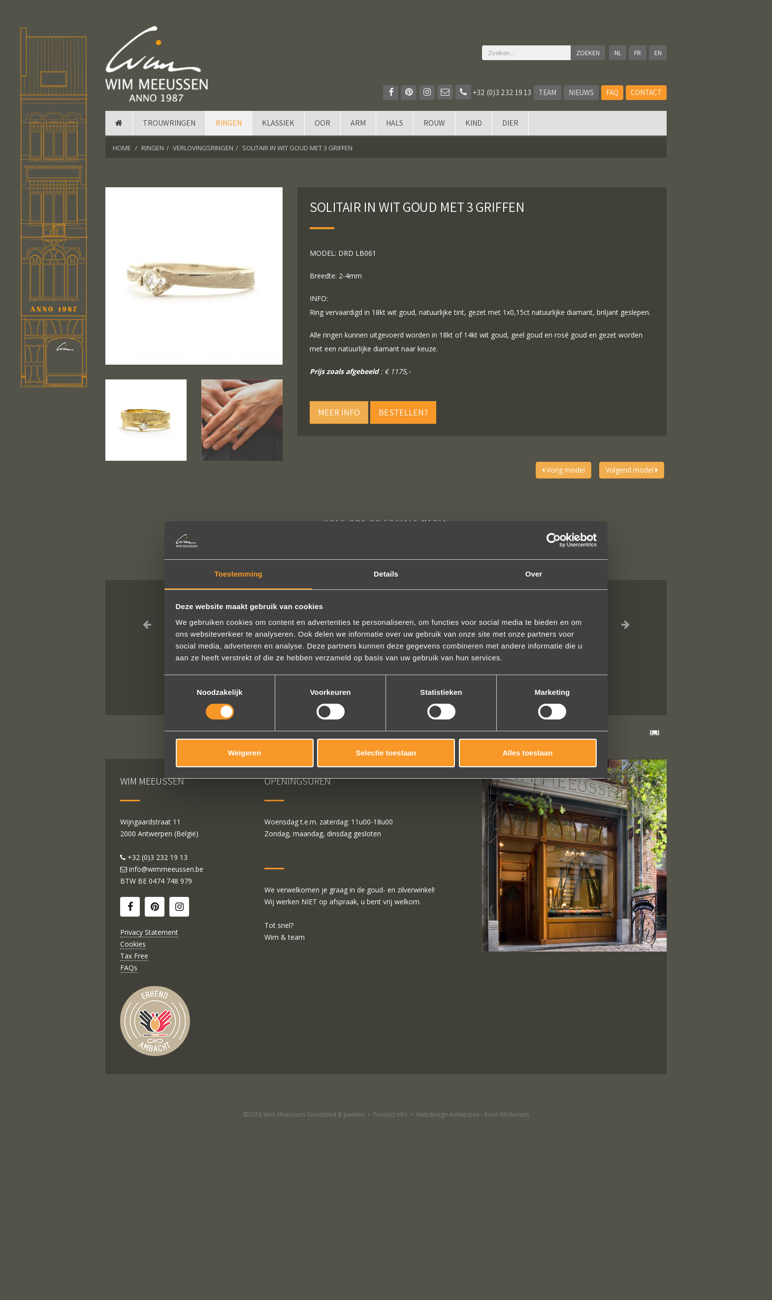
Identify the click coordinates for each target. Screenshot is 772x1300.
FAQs (128, 1142)
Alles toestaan (528, 753)
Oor (322, 124)
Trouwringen (169, 124)
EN (658, 52)
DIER (510, 124)
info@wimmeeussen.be (166, 1043)
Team (547, 92)
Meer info (339, 412)
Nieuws (581, 92)
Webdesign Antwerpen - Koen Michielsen (472, 1289)
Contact (646, 92)
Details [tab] (386, 573)
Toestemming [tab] (238, 573)
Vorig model (563, 470)
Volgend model (632, 470)
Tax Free (134, 1130)
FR (637, 52)
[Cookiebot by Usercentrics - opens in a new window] (554, 540)
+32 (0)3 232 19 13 (493, 92)
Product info (390, 1289)
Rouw (434, 124)
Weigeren (244, 753)
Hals (394, 124)
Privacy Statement (149, 1106)
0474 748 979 (170, 1055)
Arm (358, 124)
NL (617, 52)
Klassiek (278, 124)
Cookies (133, 1118)
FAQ (612, 92)
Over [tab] (534, 573)
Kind (473, 124)
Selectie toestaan (386, 753)
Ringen (229, 124)
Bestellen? (403, 412)
